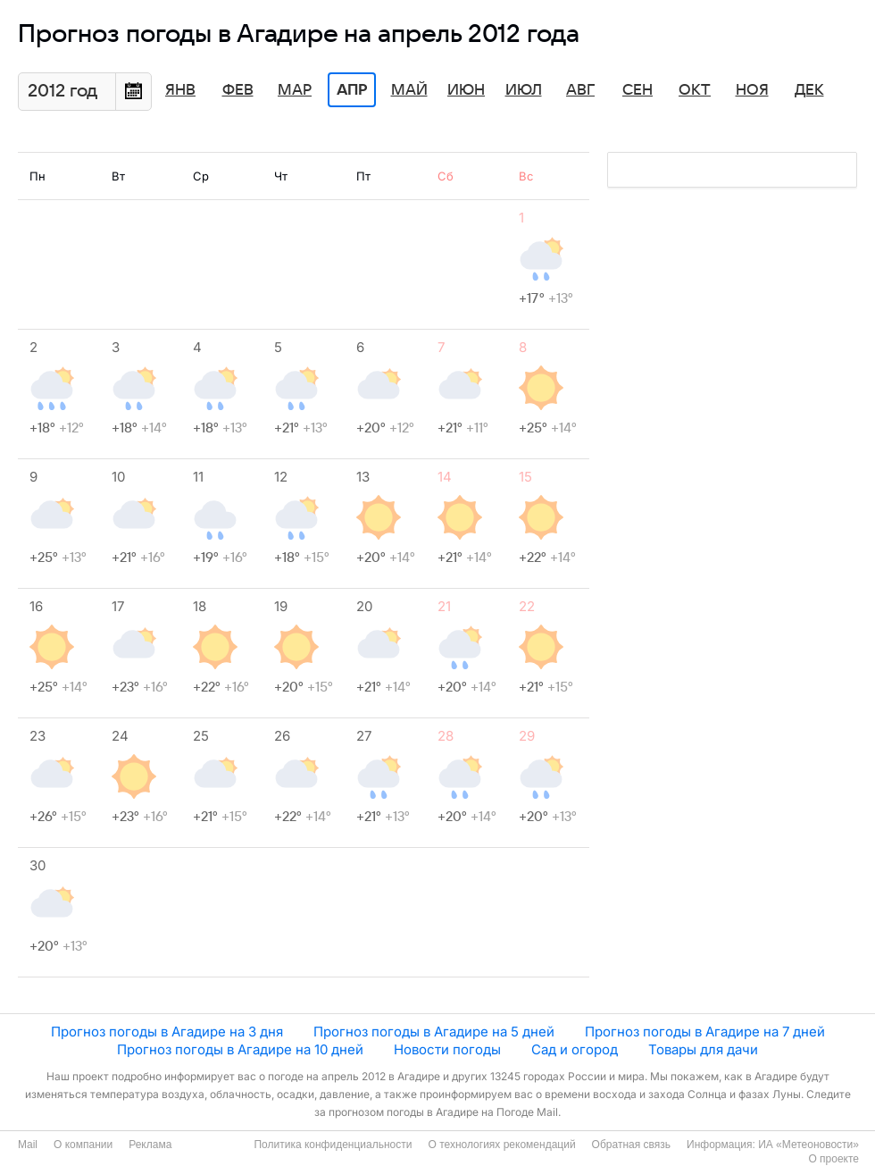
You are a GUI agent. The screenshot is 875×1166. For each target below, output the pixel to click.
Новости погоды (447, 1049)
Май (409, 90)
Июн (466, 90)
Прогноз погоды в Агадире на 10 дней (240, 1049)
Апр (352, 90)
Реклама (150, 1144)
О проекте (833, 1159)
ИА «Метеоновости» (808, 1144)
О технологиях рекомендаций (501, 1144)
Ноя (752, 90)
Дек (809, 90)
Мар (295, 90)
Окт (695, 90)
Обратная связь (631, 1144)
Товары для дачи (703, 1049)
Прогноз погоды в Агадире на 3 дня (167, 1031)
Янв (180, 90)
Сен (637, 90)
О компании (83, 1144)
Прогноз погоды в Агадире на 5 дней (433, 1031)
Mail (28, 1144)
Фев (238, 90)
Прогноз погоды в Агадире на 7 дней (705, 1031)
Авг (580, 90)
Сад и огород (574, 1049)
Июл (523, 90)
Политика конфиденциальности (333, 1144)
